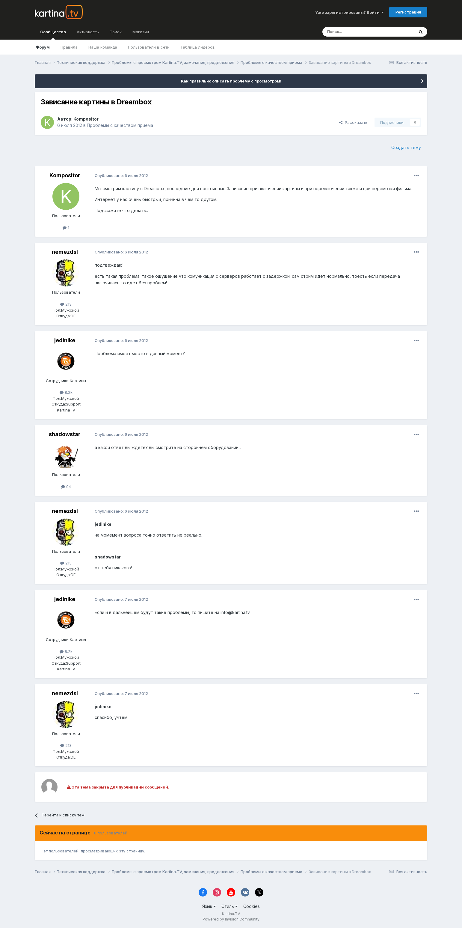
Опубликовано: (121, 175)
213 (66, 304)
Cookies (251, 906)
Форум (43, 47)
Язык (209, 906)
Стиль (229, 906)
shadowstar (65, 434)
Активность (88, 31)
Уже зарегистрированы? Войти (349, 12)
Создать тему (406, 147)
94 (66, 486)
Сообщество (53, 34)
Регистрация (408, 12)
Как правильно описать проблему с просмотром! (231, 81)
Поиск (116, 31)
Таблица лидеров (197, 47)
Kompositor (86, 118)
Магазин (140, 31)
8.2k (66, 392)
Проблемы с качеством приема (120, 125)
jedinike (64, 340)
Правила (69, 47)
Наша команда (102, 47)
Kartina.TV (231, 914)
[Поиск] (351, 32)
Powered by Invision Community (231, 919)
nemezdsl (65, 252)
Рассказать (353, 122)
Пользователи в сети (149, 47)
